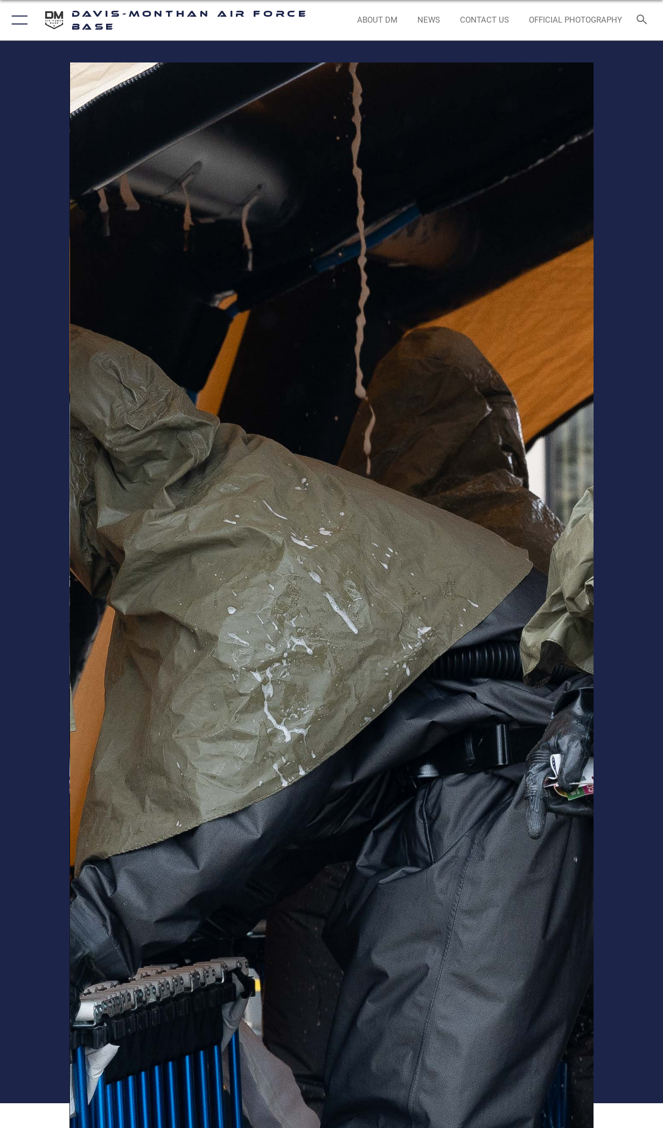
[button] (17, 20)
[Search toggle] (644, 20)
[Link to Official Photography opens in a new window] (575, 19)
